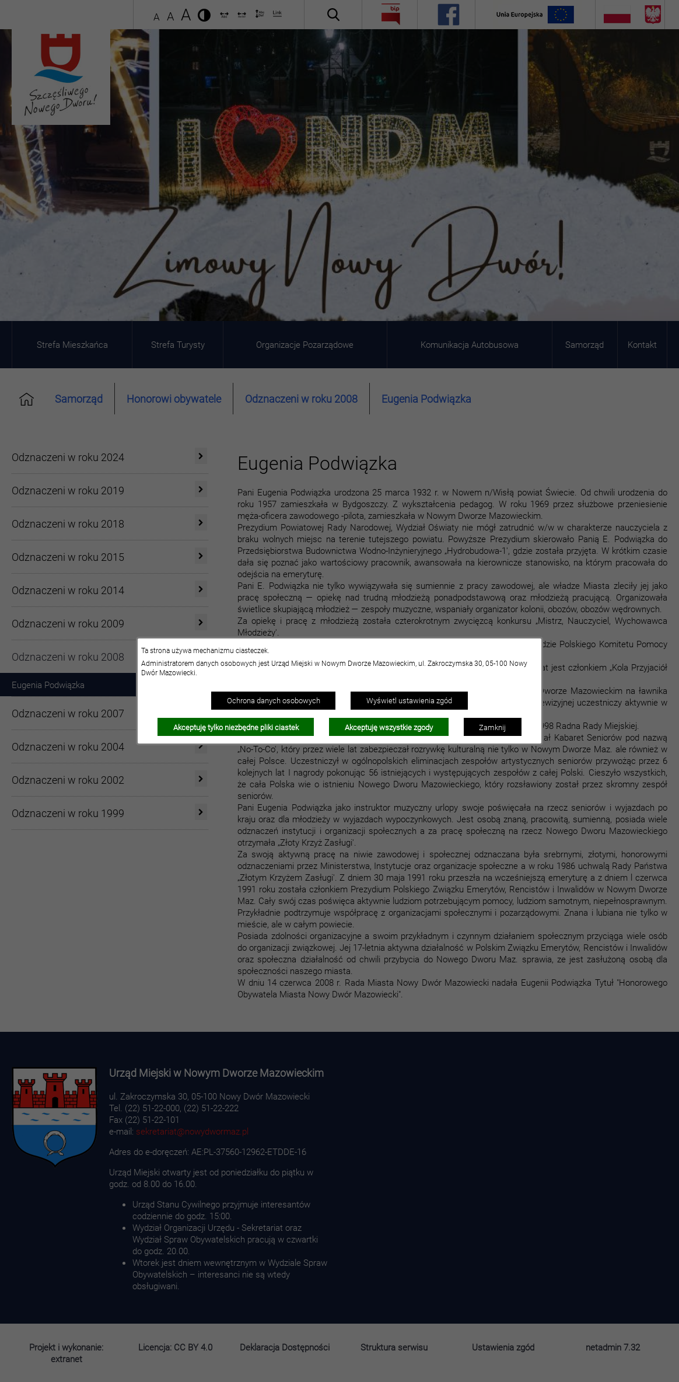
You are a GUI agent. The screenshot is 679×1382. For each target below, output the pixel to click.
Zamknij (492, 727)
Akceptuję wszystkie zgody (389, 727)
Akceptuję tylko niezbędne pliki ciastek (236, 727)
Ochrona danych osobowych (273, 700)
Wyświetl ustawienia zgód (409, 700)
